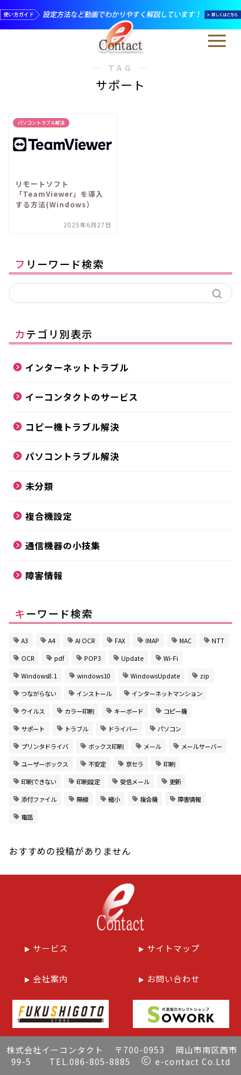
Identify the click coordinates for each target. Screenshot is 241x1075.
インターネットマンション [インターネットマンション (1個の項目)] (167, 693)
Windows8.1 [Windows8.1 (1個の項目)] (39, 675)
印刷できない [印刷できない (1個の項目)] (38, 781)
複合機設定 (48, 515)
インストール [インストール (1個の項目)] (94, 693)
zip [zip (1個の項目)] (204, 675)
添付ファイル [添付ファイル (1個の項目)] (38, 799)
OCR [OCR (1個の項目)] (27, 658)
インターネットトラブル (77, 367)
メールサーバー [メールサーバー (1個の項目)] (201, 746)
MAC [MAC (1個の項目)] (185, 640)
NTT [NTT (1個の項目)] (218, 640)
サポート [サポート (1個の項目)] (33, 728)
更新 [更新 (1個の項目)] (175, 781)
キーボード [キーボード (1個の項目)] (128, 711)
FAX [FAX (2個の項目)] (120, 640)
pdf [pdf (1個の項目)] (59, 658)
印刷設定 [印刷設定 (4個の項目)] (88, 781)
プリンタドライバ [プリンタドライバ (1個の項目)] (44, 746)
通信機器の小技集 (63, 545)
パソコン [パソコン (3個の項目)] (169, 728)
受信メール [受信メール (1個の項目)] (134, 781)
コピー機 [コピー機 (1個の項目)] (175, 711)
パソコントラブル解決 (72, 455)
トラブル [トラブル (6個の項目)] (76, 728)
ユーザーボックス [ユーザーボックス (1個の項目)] (44, 764)
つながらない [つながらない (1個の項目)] (38, 693)
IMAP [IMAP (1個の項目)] (152, 640)
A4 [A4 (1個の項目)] (51, 640)
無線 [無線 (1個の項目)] (82, 799)
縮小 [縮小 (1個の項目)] (114, 799)
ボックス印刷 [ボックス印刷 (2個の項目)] (105, 746)
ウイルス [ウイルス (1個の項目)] (33, 711)
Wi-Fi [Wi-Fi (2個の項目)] (170, 658)
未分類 (39, 485)
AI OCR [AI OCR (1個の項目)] (85, 640)
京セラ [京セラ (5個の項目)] (134, 764)
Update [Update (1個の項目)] (132, 658)
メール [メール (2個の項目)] (152, 746)
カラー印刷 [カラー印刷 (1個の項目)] (79, 711)
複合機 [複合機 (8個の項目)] (149, 799)
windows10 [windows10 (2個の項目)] (94, 675)
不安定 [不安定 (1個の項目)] (97, 764)
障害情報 (44, 575)
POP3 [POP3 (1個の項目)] (92, 658)
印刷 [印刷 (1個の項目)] (169, 764)
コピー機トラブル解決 (72, 426)
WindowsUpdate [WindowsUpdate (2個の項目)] (155, 675)
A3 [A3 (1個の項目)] (24, 640)
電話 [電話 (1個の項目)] (27, 816)
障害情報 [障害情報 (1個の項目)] (189, 799)
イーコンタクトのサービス (81, 396)
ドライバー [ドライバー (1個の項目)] (123, 728)
